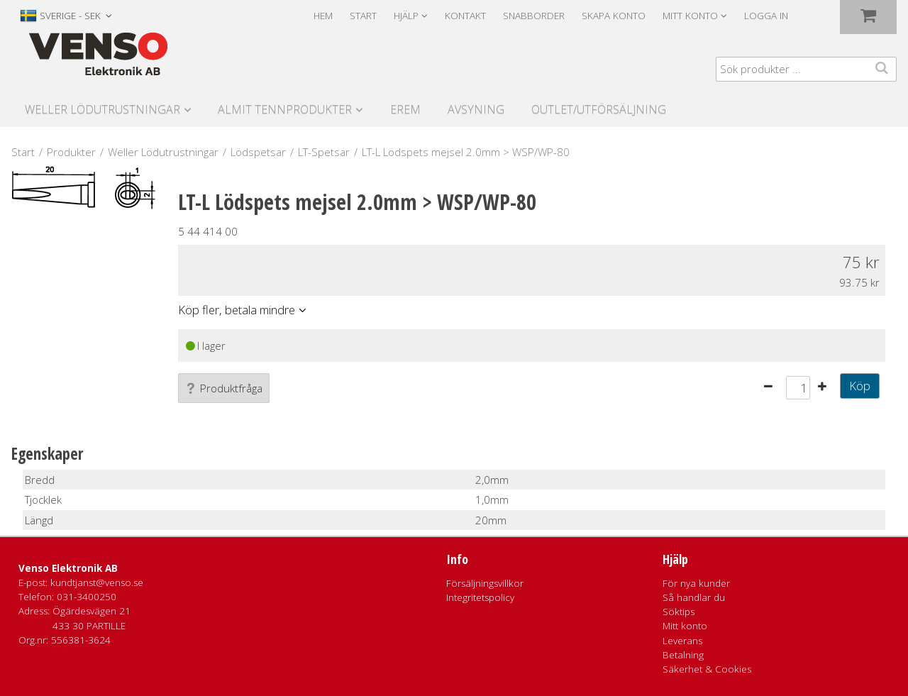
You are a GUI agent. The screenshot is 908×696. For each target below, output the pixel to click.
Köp (859, 385)
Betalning (683, 654)
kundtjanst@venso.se (96, 582)
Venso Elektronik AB (68, 568)
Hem (323, 15)
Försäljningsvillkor (485, 583)
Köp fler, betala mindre (236, 310)
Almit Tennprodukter (285, 109)
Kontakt (465, 15)
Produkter (71, 152)
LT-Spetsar (324, 152)
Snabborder (534, 15)
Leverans (682, 640)
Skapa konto (614, 15)
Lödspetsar (258, 152)
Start (363, 15)
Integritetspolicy (480, 597)
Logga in (766, 15)
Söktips (678, 611)
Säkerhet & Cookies (707, 669)
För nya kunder (696, 583)
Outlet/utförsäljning (598, 109)
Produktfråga (223, 388)
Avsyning (476, 109)
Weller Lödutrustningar (102, 109)
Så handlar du (694, 597)
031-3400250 (86, 596)
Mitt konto (685, 625)
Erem (405, 109)
